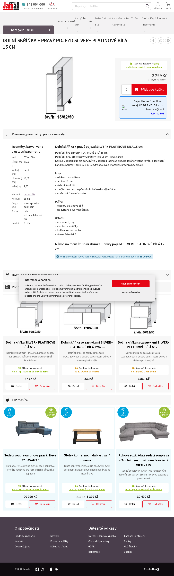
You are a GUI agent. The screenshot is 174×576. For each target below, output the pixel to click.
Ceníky (127, 541)
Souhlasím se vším (130, 283)
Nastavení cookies (131, 292)
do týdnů (87, 371)
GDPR (91, 546)
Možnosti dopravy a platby (102, 536)
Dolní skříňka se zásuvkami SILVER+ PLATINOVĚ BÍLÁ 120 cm (87, 344)
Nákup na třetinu (59, 546)
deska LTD (29, 194)
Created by (151, 569)
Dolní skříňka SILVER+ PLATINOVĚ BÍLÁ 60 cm (30, 344)
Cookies (128, 551)
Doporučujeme (22, 546)
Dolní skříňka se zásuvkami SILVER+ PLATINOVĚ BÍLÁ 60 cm (144, 344)
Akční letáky (130, 546)
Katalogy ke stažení (134, 536)
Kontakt (19, 541)
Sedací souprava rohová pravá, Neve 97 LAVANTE (30, 457)
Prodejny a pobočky (25, 536)
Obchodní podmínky (98, 541)
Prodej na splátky (59, 541)
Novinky (54, 536)
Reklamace (94, 551)
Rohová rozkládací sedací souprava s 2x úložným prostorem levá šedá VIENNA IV (143, 460)
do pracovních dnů (30, 371)
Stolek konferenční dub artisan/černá (87, 457)
